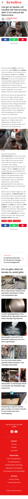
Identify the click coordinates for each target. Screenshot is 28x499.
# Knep (4, 221)
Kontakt (14, 447)
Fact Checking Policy (14, 459)
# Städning (16, 221)
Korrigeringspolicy (14, 462)
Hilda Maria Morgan (12, 18)
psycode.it (14, 450)
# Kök (10, 221)
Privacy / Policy (14, 479)
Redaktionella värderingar (14, 465)
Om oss (14, 444)
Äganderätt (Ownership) (14, 468)
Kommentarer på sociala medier (14, 471)
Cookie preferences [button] (14, 482)
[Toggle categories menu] (2, 2)
